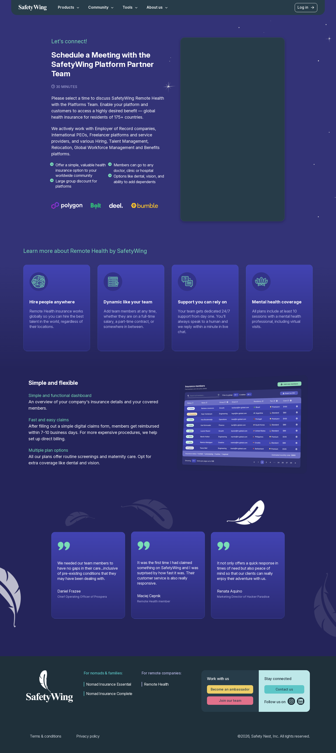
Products (69, 7)
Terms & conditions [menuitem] (45, 736)
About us (157, 7)
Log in (306, 7)
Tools (130, 7)
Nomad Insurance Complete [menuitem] (109, 693)
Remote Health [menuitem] (156, 684)
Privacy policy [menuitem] (88, 736)
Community (101, 7)
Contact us (284, 689)
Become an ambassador (230, 689)
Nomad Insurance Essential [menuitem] (108, 684)
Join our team (230, 700)
